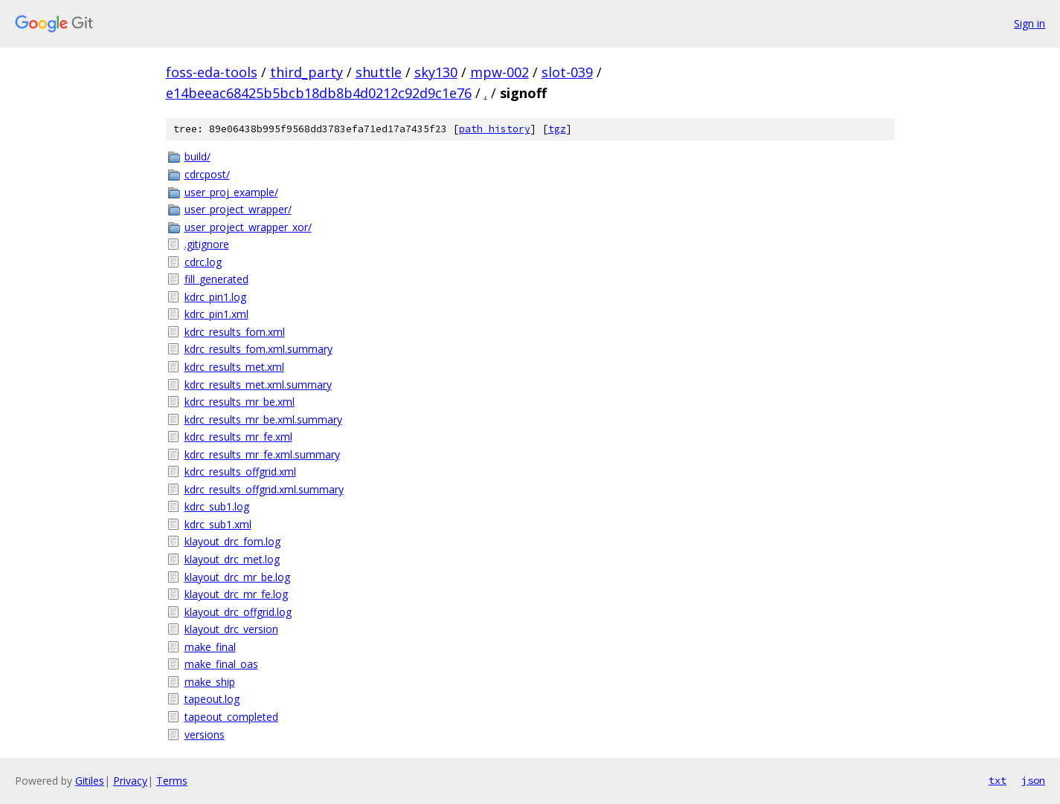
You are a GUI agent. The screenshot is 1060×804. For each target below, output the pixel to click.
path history (494, 129)
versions (204, 734)
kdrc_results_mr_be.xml (239, 402)
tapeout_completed (231, 717)
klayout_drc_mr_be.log (237, 577)
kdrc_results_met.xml (234, 367)
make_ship (209, 682)
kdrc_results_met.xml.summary (258, 384)
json (1033, 780)
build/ (197, 156)
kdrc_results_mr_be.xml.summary (263, 419)
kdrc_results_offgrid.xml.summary (264, 489)
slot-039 (567, 72)
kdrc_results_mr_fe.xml (238, 436)
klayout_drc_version (231, 629)
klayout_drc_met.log (232, 559)
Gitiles (89, 781)
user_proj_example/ (231, 192)
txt (997, 780)
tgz (557, 129)
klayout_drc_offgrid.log (238, 612)
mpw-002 (499, 72)
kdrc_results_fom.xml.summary (258, 349)
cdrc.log (203, 262)
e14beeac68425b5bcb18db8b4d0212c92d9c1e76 (319, 93)
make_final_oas (221, 664)
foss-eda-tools (211, 72)
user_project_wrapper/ (238, 209)
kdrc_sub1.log (216, 506)
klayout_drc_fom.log (232, 541)
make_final (210, 647)
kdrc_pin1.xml (216, 314)
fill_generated (216, 279)
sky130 (435, 72)
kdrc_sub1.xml (217, 524)
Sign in (1029, 23)
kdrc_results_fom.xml (234, 332)
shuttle (379, 72)
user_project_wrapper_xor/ (248, 227)
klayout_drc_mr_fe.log (236, 594)
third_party (306, 72)
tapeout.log (212, 699)
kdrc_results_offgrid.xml (240, 471)
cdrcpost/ (207, 174)
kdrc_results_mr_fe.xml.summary (262, 454)
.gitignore (206, 244)
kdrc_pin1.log (215, 297)
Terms (171, 781)
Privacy (130, 781)
